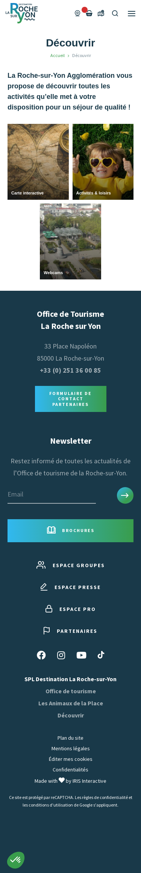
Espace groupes (70, 565)
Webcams (53, 272)
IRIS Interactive (89, 780)
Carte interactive (27, 193)
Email (15, 494)
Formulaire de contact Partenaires (70, 398)
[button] (16, 860)
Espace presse (71, 587)
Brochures (70, 530)
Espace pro (70, 609)
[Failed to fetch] (89, 13)
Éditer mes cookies (70, 759)
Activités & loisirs (93, 193)
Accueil (57, 55)
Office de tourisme (70, 691)
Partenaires (70, 631)
